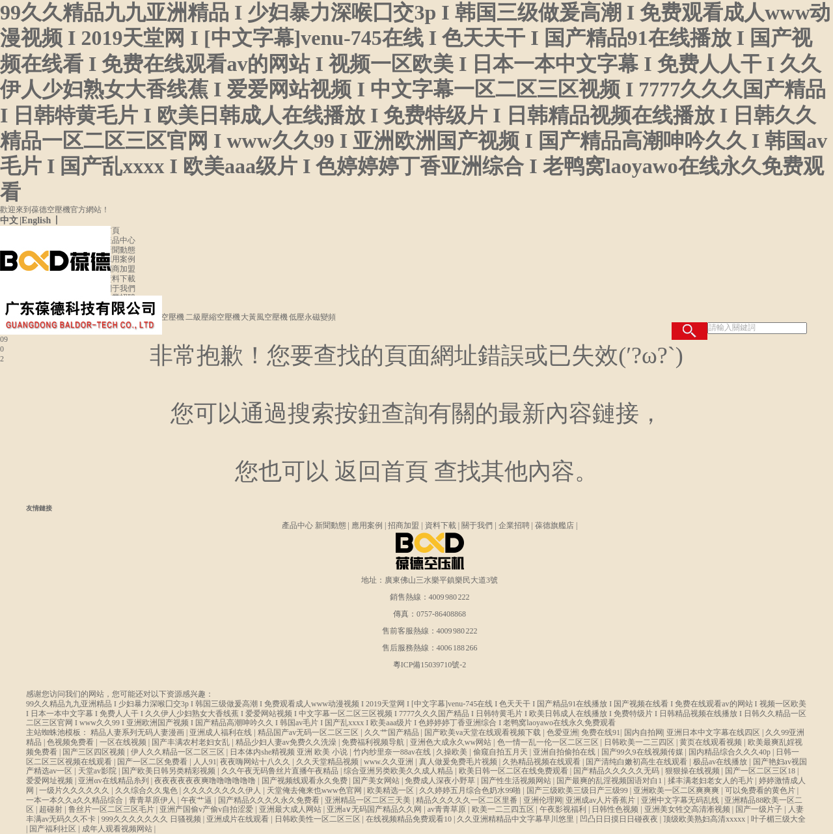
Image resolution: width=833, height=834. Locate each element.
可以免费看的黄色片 (761, 790)
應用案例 (119, 259)
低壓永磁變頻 (312, 317)
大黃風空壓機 (265, 317)
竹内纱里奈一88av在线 (393, 752)
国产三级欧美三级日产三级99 (578, 790)
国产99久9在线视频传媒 (643, 752)
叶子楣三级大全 (778, 819)
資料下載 (119, 278)
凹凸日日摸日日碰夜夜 (620, 819)
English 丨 (41, 220)
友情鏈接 (39, 508)
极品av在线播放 (721, 761)
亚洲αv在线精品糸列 (114, 780)
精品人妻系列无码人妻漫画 (138, 732)
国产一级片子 (759, 809)
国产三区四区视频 (94, 752)
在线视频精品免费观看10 (410, 819)
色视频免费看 (71, 742)
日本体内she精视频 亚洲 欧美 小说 (289, 752)
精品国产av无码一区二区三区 (309, 732)
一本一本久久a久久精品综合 (75, 800)
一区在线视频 (124, 742)
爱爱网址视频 (50, 780)
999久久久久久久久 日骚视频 (152, 819)
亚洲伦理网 (542, 800)
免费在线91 (600, 732)
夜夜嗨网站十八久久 (256, 761)
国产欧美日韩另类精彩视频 (169, 770)
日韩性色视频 (616, 809)
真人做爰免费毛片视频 (459, 761)
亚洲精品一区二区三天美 (369, 800)
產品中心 (119, 240)
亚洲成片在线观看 (238, 819)
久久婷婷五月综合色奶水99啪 (471, 790)
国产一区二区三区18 (761, 770)
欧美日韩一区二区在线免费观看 (514, 770)
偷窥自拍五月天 (501, 752)
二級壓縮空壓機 (213, 317)
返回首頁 (381, 471)
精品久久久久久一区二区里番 (467, 800)
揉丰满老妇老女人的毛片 (712, 780)
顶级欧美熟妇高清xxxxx (705, 819)
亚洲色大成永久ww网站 (451, 742)
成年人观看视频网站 (118, 828)
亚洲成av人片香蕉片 (601, 800)
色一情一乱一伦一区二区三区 (549, 742)
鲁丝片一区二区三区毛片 (112, 809)
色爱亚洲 (562, 732)
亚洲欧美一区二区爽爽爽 (677, 790)
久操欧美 (452, 752)
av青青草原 (448, 809)
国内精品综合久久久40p (730, 752)
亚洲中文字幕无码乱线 (681, 800)
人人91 (205, 761)
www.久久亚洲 (389, 761)
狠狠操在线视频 (693, 770)
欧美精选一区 (391, 790)
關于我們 (119, 288)
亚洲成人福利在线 (221, 732)
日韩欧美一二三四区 (640, 742)
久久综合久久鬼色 (147, 790)
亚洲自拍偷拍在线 (565, 752)
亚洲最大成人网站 (291, 809)
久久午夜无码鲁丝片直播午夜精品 (280, 770)
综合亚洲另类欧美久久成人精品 (399, 770)
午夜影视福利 (563, 809)
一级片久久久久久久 (75, 790)
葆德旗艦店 (554, 525)
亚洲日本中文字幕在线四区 (714, 732)
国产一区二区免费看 (153, 761)
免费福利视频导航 (374, 742)
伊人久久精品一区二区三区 (178, 752)
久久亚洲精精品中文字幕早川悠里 (516, 819)
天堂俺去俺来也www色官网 (315, 790)
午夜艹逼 (197, 800)
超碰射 (51, 809)
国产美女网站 (377, 780)
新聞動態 (119, 250)
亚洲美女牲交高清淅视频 (688, 809)
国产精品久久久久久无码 (617, 770)
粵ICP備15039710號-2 (430, 664)
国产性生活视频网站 (517, 780)
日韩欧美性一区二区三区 (318, 819)
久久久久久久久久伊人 (223, 790)
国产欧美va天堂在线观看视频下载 (483, 732)
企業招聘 (119, 297)
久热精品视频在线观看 (542, 761)
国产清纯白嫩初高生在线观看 (637, 761)
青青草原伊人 (153, 800)
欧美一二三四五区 (504, 809)
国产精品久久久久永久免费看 (269, 800)
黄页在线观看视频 (711, 742)
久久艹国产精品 (392, 732)
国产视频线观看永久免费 (305, 780)
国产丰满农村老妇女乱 (192, 742)
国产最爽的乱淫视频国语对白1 (610, 780)
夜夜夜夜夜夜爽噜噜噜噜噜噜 (206, 780)
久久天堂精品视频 (328, 761)
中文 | (10, 220)
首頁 (112, 230)
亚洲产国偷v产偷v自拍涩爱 (207, 809)
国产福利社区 (53, 828)
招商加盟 (119, 268)
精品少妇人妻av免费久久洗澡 (287, 742)
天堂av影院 (98, 770)
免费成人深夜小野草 (441, 780)
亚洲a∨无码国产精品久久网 (375, 809)
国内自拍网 (643, 732)
